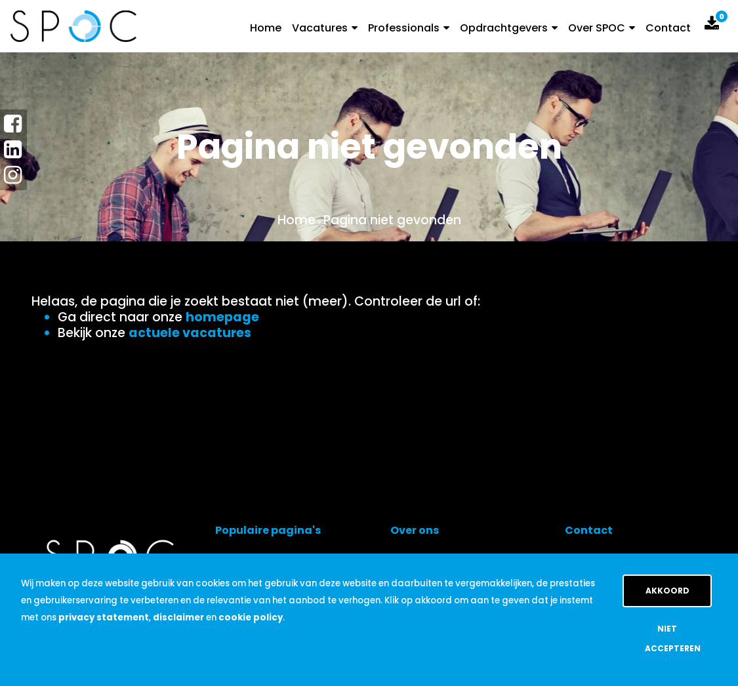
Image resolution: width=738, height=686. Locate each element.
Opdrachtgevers (509, 28)
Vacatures (325, 28)
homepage (222, 317)
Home (265, 28)
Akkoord (667, 590)
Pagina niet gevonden (392, 220)
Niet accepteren (673, 638)
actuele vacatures (190, 333)
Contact (668, 28)
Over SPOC (601, 28)
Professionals (408, 28)
